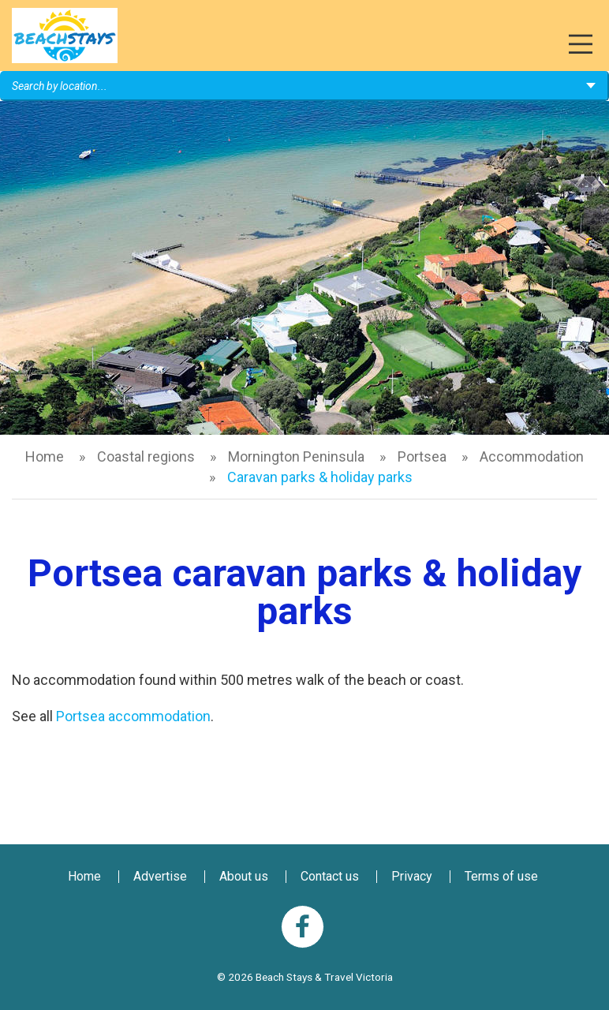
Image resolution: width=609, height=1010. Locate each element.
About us (243, 876)
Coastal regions (146, 456)
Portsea (422, 456)
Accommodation (532, 456)
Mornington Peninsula (296, 456)
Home (44, 456)
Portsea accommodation (133, 716)
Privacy (411, 876)
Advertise (160, 876)
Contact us (330, 876)
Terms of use (501, 876)
